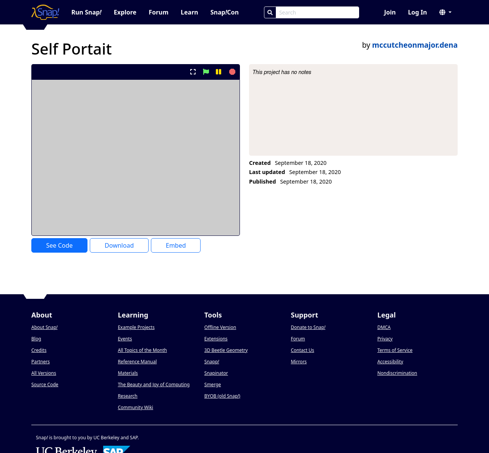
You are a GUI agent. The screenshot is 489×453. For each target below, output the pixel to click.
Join (389, 12)
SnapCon (224, 12)
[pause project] (218, 71)
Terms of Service (395, 350)
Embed (176, 245)
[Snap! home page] (45, 12)
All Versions (43, 373)
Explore (125, 12)
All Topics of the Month (142, 350)
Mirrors (299, 361)
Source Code (44, 384)
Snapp (211, 361)
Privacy (385, 338)
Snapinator (216, 373)
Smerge (212, 384)
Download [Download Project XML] (119, 245)
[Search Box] (317, 12)
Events (125, 338)
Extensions (216, 338)
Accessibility (390, 361)
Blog (36, 338)
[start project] (205, 71)
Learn (189, 12)
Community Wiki (135, 407)
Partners (40, 361)
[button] (445, 12)
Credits (39, 350)
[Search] (270, 12)
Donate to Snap (308, 327)
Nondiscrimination (397, 373)
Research (127, 396)
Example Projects (136, 327)
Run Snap (86, 12)
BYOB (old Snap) (222, 396)
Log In (417, 12)
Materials (128, 373)
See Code (59, 245)
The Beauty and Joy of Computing (153, 384)
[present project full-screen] (193, 71)
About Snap (44, 327)
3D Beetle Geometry (226, 350)
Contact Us (302, 350)
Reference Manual (137, 361)
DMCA (384, 327)
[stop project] (231, 71)
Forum (158, 12)
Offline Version (220, 327)
